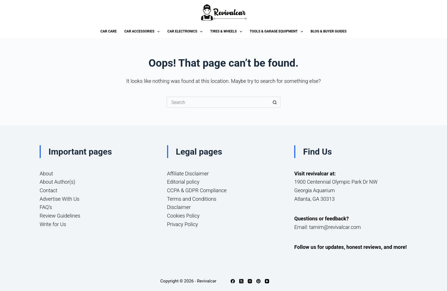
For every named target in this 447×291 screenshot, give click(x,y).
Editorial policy (183, 182)
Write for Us (53, 224)
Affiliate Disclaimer (188, 174)
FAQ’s (46, 207)
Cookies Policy (183, 216)
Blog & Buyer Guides (329, 31)
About (46, 174)
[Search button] (275, 102)
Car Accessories (143, 31)
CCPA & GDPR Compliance (197, 190)
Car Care (108, 31)
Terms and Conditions (191, 199)
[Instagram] (250, 281)
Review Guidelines (60, 216)
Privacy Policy (182, 224)
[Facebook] (233, 281)
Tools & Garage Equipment (277, 31)
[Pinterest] (258, 281)
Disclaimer (179, 207)
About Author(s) (57, 182)
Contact (48, 190)
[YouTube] (267, 281)
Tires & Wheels (227, 31)
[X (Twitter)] (241, 281)
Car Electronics (186, 31)
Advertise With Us (59, 199)
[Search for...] (217, 102)
